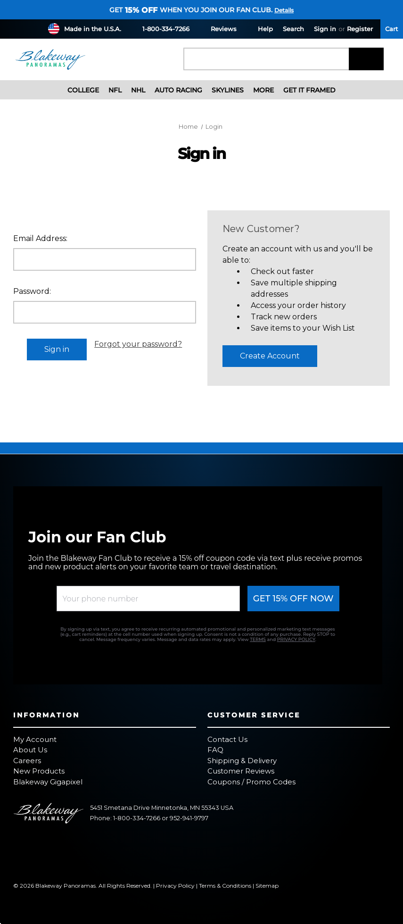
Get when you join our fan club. (190, 10)
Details (284, 10)
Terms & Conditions (225, 885)
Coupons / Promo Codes (251, 781)
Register (360, 29)
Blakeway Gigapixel (47, 781)
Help (260, 29)
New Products (39, 770)
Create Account (270, 355)
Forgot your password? (138, 344)
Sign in (325, 29)
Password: (32, 291)
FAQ (215, 749)
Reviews (218, 29)
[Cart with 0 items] (391, 29)
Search (293, 29)
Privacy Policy (175, 885)
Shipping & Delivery (242, 760)
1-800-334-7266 (160, 29)
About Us (30, 749)
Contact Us (227, 739)
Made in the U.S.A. (92, 29)
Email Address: (40, 238)
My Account (35, 739)
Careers (27, 760)
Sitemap (267, 885)
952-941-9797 (189, 818)
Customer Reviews (240, 770)
